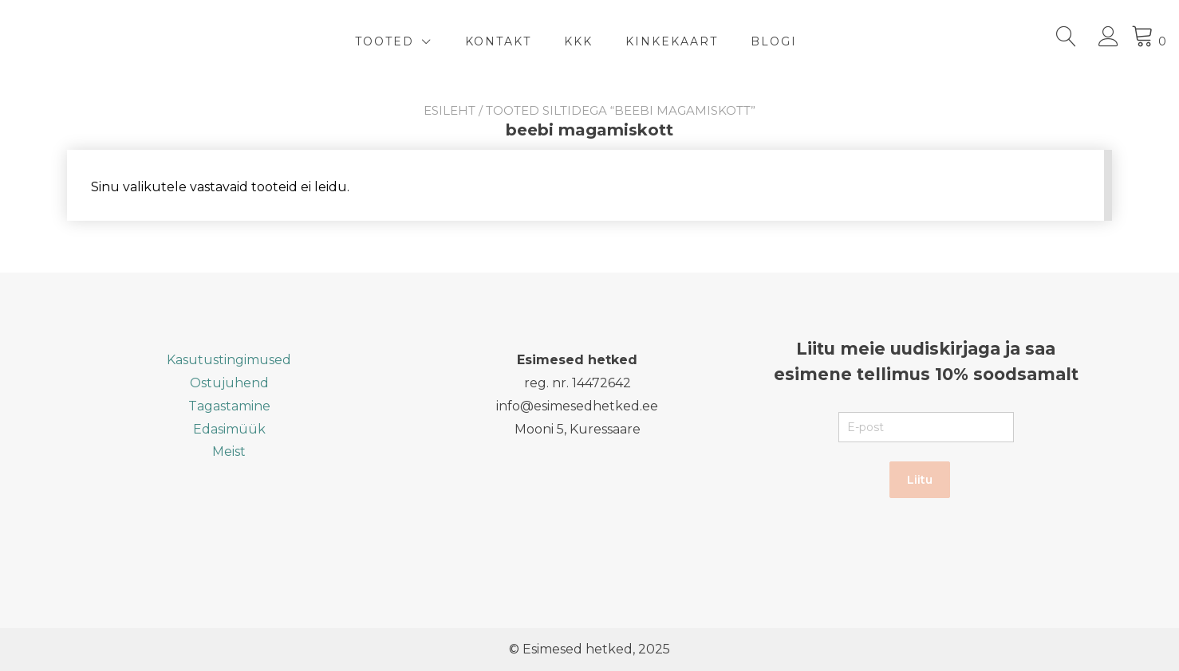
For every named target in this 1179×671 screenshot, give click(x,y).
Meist (229, 451)
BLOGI (774, 41)
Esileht (449, 110)
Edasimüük (229, 429)
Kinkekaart (671, 41)
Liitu (920, 480)
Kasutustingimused (229, 359)
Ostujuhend (229, 382)
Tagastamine (229, 406)
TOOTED (384, 41)
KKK (578, 41)
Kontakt (498, 41)
